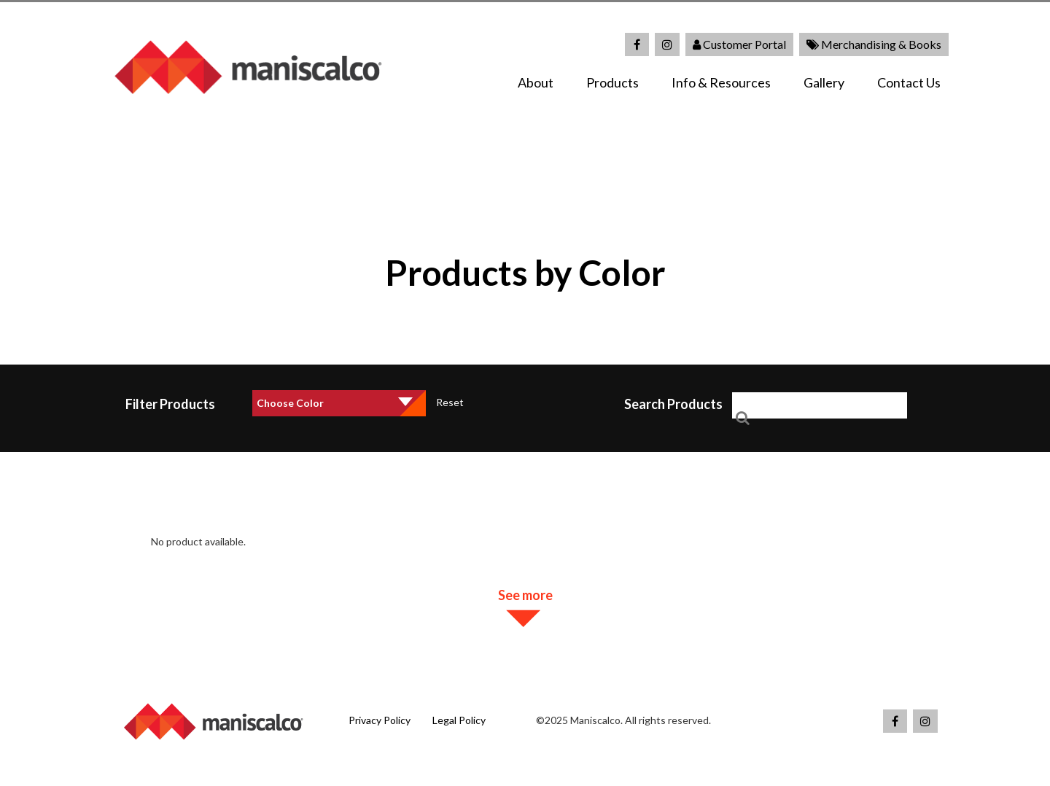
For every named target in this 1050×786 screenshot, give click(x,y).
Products (612, 82)
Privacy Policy (380, 720)
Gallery (824, 82)
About (535, 82)
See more (525, 595)
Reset (450, 402)
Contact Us (909, 82)
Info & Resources (721, 82)
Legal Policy (459, 720)
